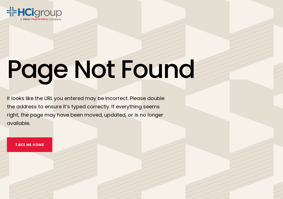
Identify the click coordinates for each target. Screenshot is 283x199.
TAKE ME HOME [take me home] (29, 144)
